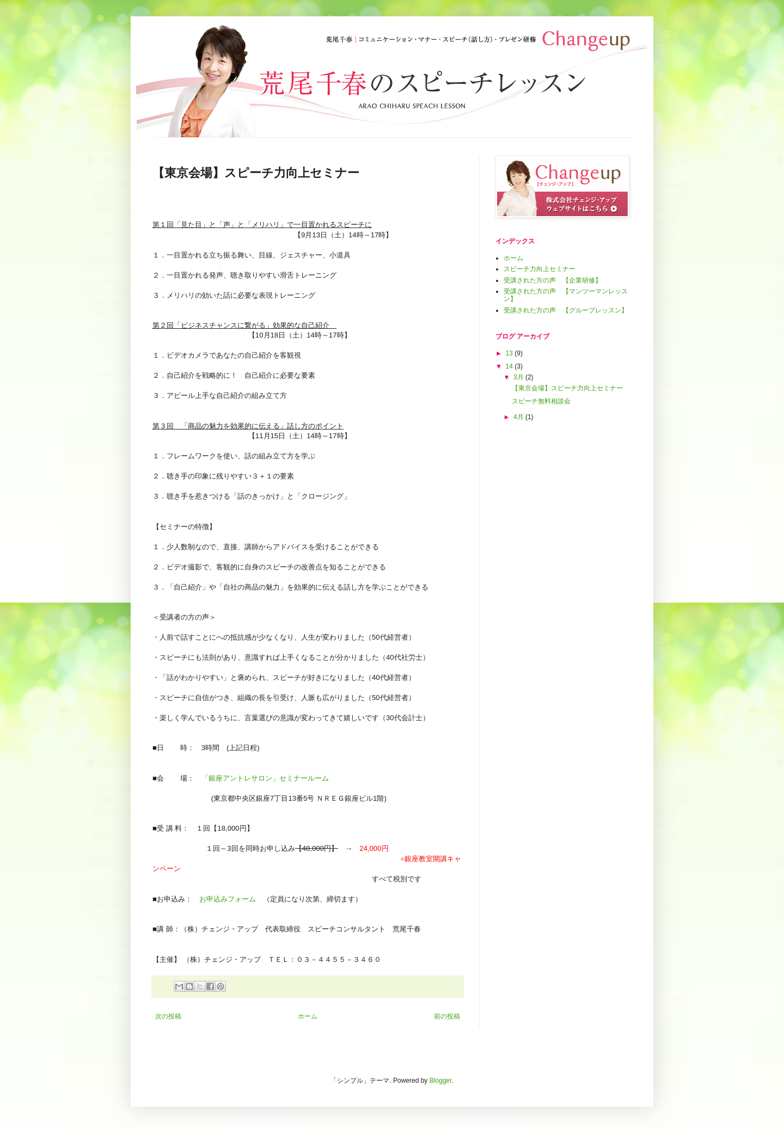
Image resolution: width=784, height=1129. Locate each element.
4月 (519, 417)
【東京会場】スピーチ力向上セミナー (567, 388)
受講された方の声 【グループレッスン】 (566, 310)
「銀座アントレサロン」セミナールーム (268, 778)
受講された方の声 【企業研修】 (553, 280)
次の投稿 (168, 1016)
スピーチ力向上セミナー (539, 269)
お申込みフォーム (227, 899)
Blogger (441, 1080)
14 (510, 366)
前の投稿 (447, 1016)
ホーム (307, 1016)
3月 (519, 377)
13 (510, 353)
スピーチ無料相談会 (541, 401)
